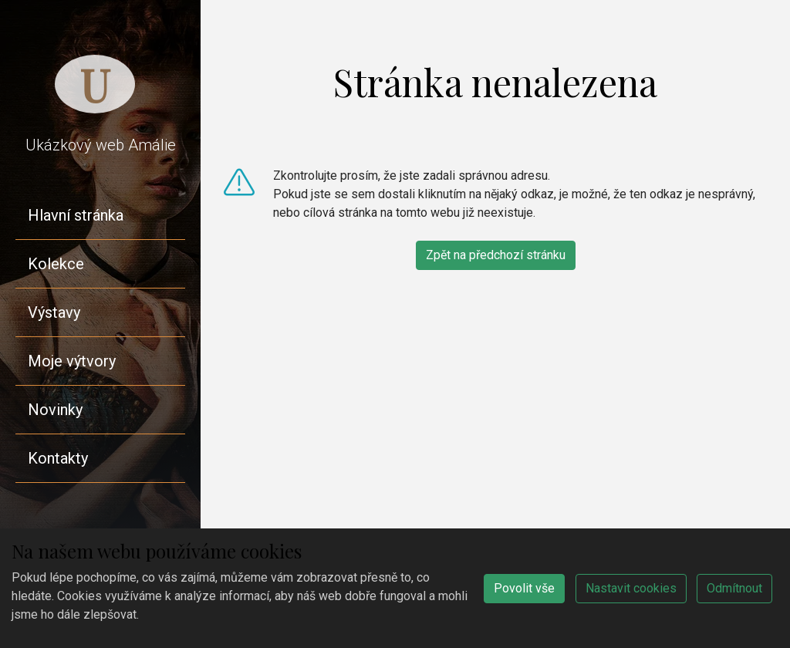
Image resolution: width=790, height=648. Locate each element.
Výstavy (54, 312)
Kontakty (58, 458)
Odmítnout (734, 588)
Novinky (55, 409)
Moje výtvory (72, 361)
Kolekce (56, 264)
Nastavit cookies (631, 588)
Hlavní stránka (75, 215)
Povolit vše (524, 588)
